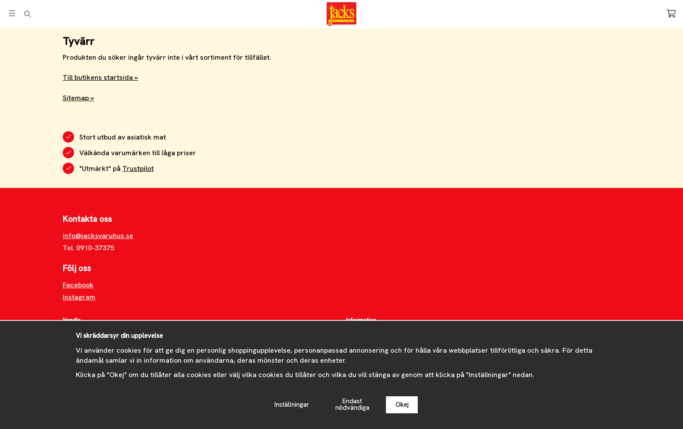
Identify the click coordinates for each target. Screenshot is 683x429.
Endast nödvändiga (352, 404)
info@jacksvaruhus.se (98, 235)
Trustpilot (138, 168)
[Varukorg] (671, 13)
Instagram (79, 297)
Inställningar (291, 404)
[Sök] (27, 14)
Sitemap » (78, 97)
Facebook (78, 284)
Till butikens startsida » (100, 77)
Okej (402, 404)
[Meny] (12, 13)
